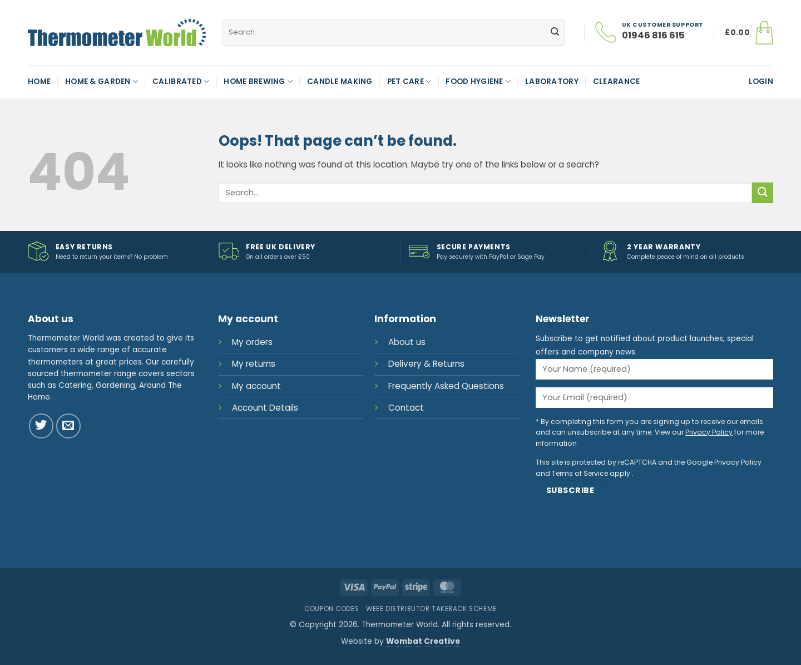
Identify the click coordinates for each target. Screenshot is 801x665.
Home (39, 81)
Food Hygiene (478, 81)
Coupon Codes (331, 608)
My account (256, 386)
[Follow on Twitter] (41, 425)
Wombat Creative (423, 641)
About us (407, 342)
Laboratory (551, 81)
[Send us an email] (68, 425)
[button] (749, 33)
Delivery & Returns (426, 364)
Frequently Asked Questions (446, 386)
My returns (253, 364)
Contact (406, 407)
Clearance (616, 81)
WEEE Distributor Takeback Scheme (431, 608)
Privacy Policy (709, 432)
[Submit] (554, 32)
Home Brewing (258, 81)
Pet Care (409, 81)
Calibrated (180, 81)
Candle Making (340, 81)
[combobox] (393, 32)
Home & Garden (101, 81)
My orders (252, 342)
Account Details (265, 407)
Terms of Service (580, 473)
